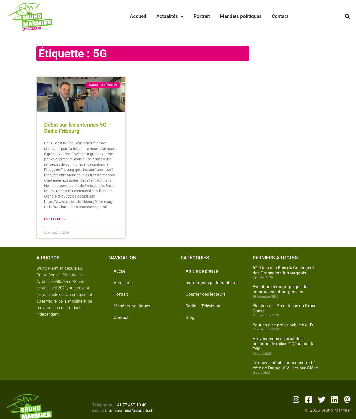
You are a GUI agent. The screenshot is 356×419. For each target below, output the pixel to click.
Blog (190, 317)
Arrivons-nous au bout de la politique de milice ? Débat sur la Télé (283, 344)
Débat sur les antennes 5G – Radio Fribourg (77, 128)
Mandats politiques (241, 16)
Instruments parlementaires (212, 282)
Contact (280, 16)
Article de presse (202, 271)
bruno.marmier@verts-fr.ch (129, 410)
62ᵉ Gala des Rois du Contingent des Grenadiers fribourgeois (283, 270)
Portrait (202, 16)
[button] (347, 16)
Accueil (138, 16)
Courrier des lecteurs (206, 294)
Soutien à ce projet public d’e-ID (283, 324)
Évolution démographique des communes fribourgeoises (281, 289)
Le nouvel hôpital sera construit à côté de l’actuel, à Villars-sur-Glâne (285, 365)
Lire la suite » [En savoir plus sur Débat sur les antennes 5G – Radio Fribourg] (55, 219)
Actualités (170, 16)
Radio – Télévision (203, 305)
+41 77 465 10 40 (130, 405)
